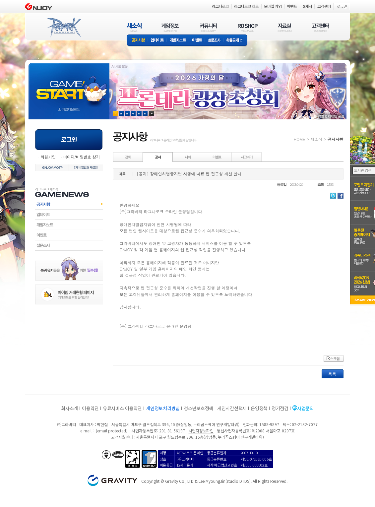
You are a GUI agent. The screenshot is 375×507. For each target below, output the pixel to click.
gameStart (69, 85)
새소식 (316, 139)
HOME (299, 139)
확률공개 (235, 40)
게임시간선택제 (232, 408)
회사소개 (69, 408)
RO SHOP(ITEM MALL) (247, 27)
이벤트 (197, 40)
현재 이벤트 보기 (151, 113)
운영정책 (259, 408)
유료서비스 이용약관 (122, 408)
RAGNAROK (63, 27)
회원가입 (48, 156)
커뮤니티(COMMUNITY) (209, 27)
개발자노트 (178, 40)
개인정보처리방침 (163, 408)
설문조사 (214, 40)
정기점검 (280, 408)
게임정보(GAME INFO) (170, 27)
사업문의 (305, 408)
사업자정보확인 (201, 430)
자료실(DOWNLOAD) (284, 27)
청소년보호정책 (198, 408)
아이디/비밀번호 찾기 (81, 156)
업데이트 (157, 40)
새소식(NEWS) (134, 27)
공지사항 (137, 40)
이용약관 (90, 408)
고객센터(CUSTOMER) (320, 27)
